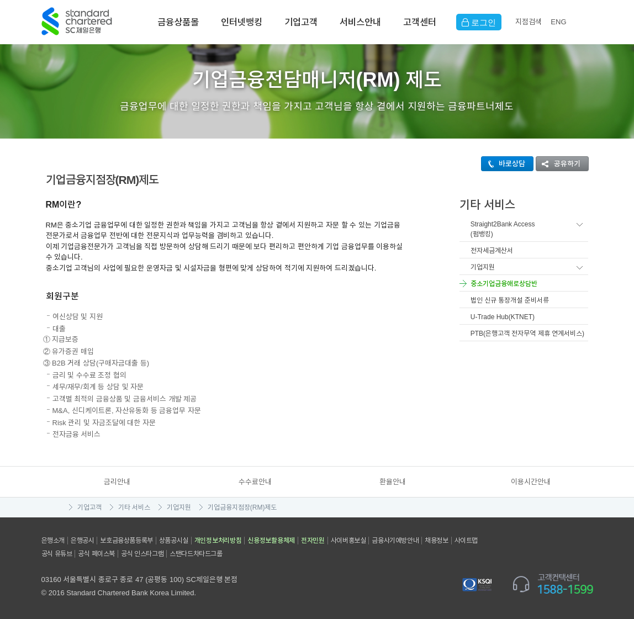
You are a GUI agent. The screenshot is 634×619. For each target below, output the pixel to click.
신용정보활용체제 (271, 540)
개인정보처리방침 (218, 540)
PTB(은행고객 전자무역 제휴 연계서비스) (527, 333)
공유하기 (558, 164)
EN (558, 22)
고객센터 (419, 22)
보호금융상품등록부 (126, 540)
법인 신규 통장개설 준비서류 (510, 300)
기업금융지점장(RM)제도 (242, 507)
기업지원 (483, 267)
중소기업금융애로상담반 (504, 284)
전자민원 (313, 540)
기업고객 (301, 22)
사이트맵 (466, 540)
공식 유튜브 (56, 554)
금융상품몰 (178, 22)
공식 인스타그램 (142, 554)
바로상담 (503, 164)
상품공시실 (173, 540)
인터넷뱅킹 (241, 22)
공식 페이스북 (96, 554)
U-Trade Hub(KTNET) (503, 317)
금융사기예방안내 (395, 540)
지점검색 (528, 22)
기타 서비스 (134, 507)
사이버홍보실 (348, 540)
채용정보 (436, 540)
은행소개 (53, 540)
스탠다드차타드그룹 (196, 554)
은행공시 (82, 540)
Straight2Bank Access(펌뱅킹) (503, 229)
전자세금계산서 (492, 251)
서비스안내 (360, 22)
